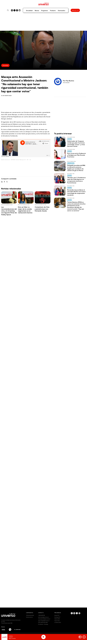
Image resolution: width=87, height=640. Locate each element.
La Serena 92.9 (57, 622)
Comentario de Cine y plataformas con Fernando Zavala (42, 209)
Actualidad (29, 10)
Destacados (61, 10)
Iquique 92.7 (57, 615)
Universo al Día (71, 163)
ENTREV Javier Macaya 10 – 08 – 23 (21, 159)
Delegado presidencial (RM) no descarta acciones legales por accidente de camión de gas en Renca (76, 167)
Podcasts (53, 10)
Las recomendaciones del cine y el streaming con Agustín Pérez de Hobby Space (9, 210)
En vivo (11, 636)
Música (37, 10)
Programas (44, 10)
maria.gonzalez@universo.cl (44, 618)
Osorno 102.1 (57, 620)
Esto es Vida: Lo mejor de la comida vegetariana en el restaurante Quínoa (25, 210)
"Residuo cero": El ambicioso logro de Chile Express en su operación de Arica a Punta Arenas (76, 180)
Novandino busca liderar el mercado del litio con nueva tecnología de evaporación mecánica (76, 192)
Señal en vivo (75, 10)
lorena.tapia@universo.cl (43, 617)
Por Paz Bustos (68, 81)
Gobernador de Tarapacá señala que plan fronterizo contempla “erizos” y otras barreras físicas (76, 143)
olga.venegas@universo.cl (43, 620)
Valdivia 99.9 (57, 618)
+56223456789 (41, 615)
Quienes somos (29, 617)
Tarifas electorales (30, 615)
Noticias (69, 138)
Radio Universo (5, 159)
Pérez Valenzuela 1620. (43, 622)
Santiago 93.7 (57, 617)
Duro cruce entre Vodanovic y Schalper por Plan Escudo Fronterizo (76, 155)
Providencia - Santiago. (43, 624)
